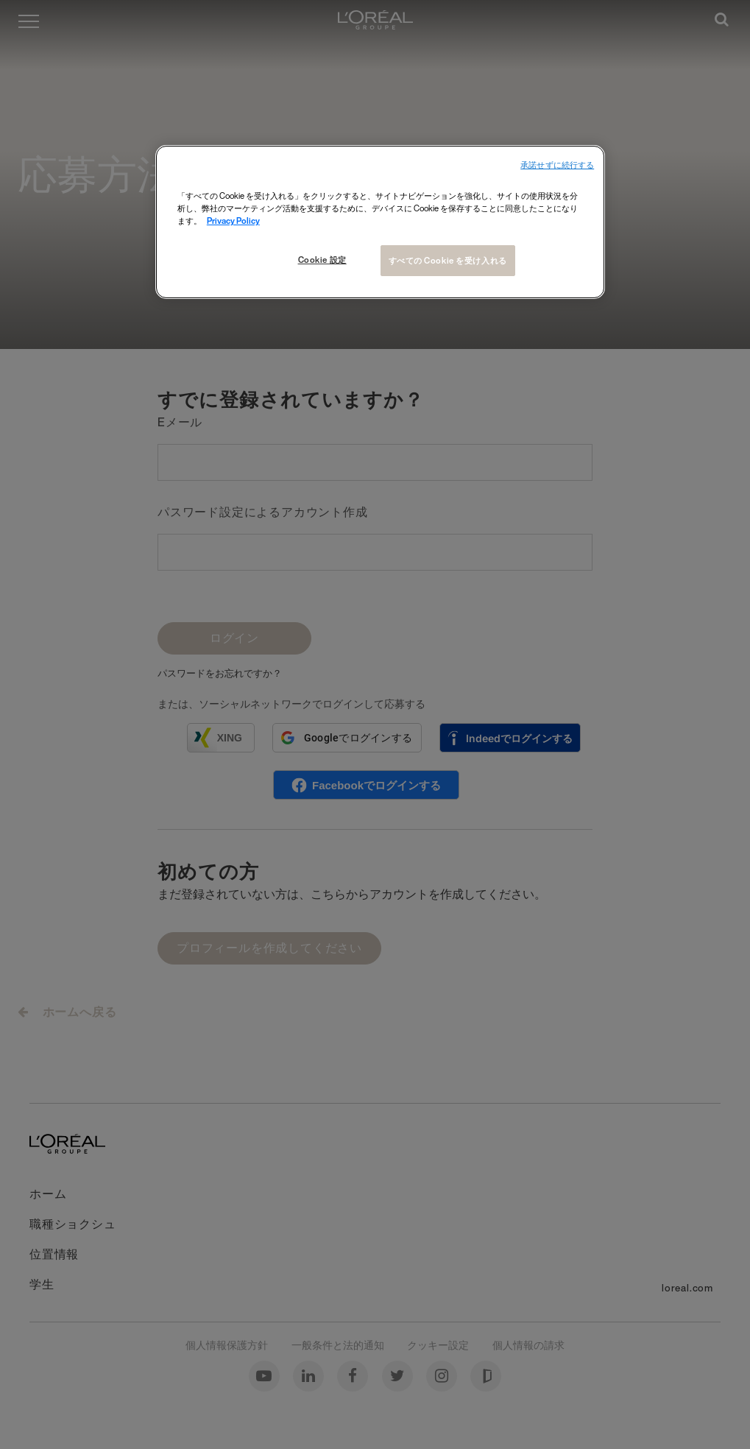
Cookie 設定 (322, 259)
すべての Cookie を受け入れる (448, 260)
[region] (380, 222)
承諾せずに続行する (557, 165)
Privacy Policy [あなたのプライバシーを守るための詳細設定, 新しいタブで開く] (233, 220)
